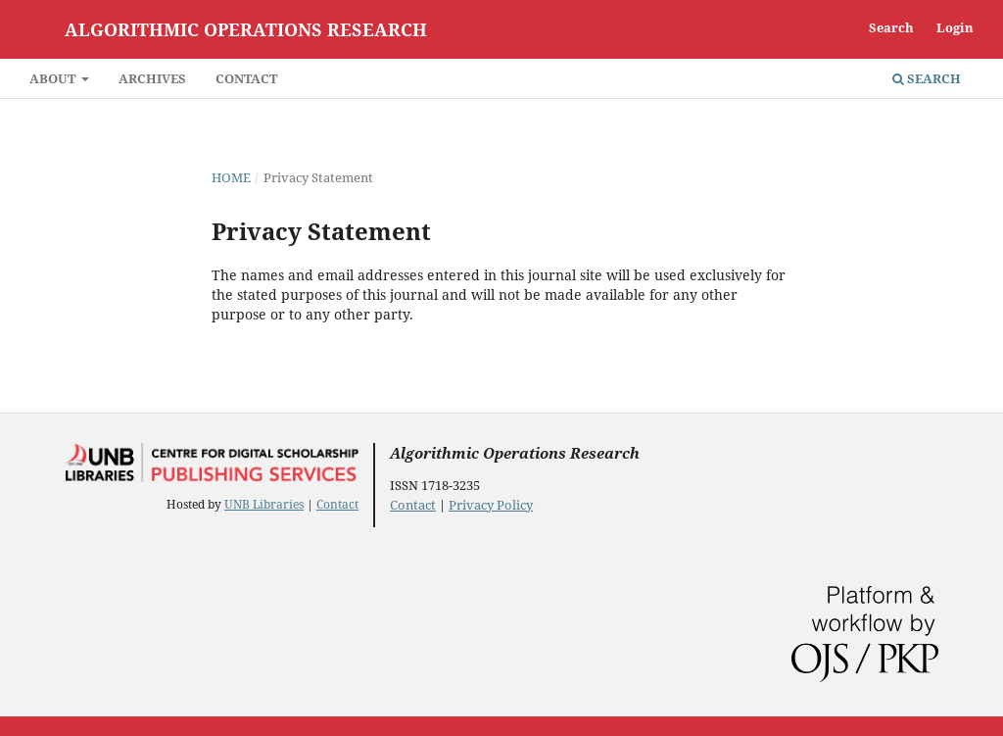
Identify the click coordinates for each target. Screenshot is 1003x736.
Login (955, 27)
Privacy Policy (491, 505)
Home (231, 177)
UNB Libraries (264, 504)
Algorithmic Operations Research (246, 29)
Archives (152, 78)
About (53, 78)
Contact (246, 78)
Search (926, 78)
